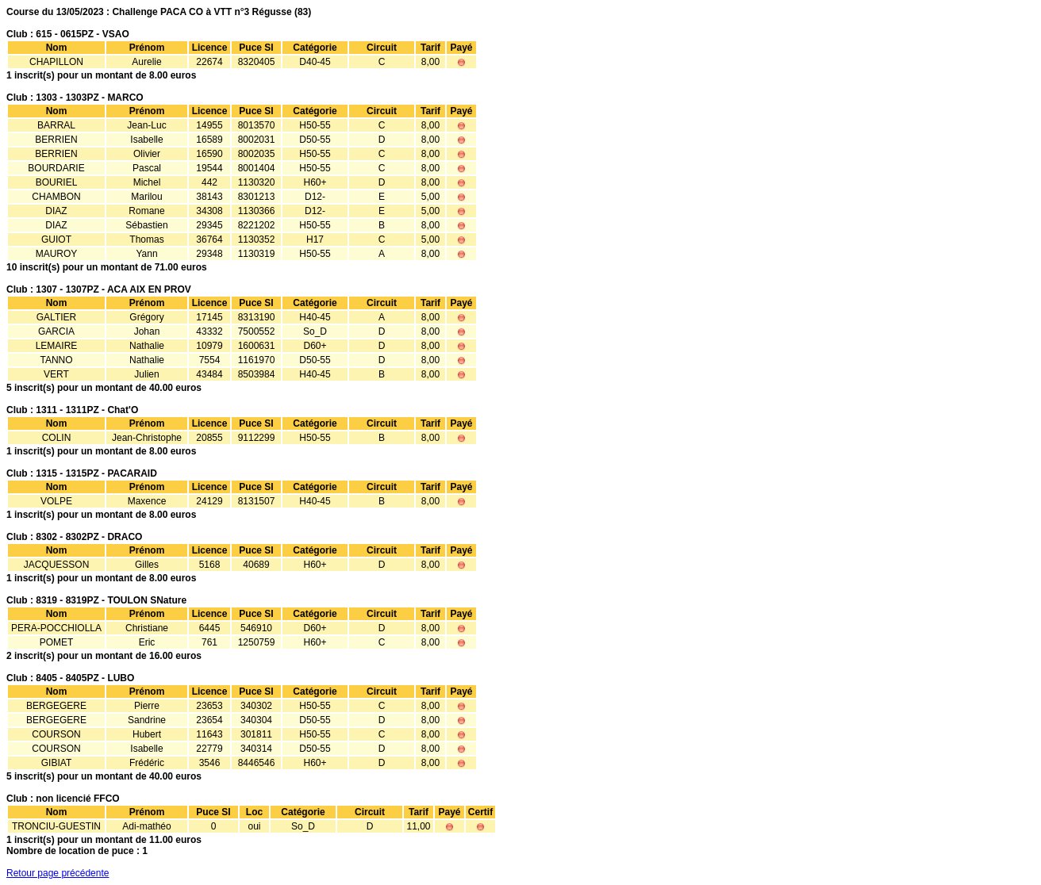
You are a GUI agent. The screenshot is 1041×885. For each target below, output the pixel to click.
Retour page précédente (57, 873)
